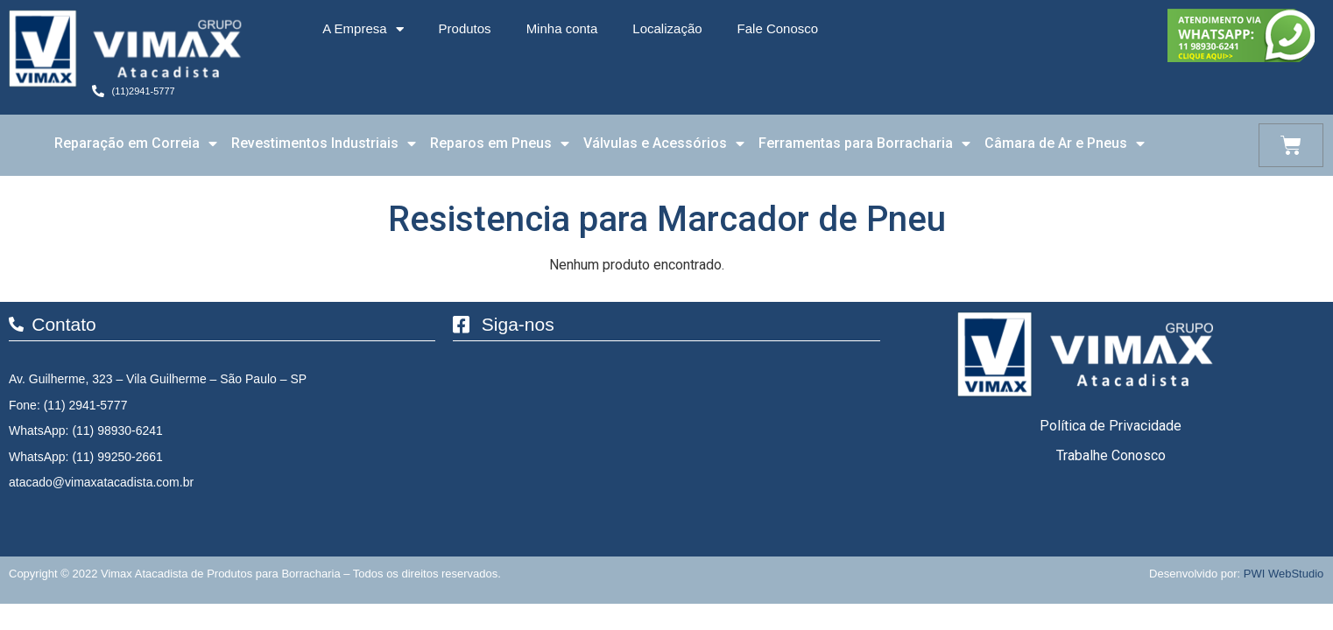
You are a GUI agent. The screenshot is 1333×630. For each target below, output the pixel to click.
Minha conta (562, 28)
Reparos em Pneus (499, 143)
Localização (667, 28)
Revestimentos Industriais (323, 143)
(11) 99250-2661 (117, 457)
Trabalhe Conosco (1111, 455)
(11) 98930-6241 (117, 431)
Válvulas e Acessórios (663, 143)
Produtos (465, 28)
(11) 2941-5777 (86, 405)
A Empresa (362, 29)
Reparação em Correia (135, 143)
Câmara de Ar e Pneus (1064, 143)
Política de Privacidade (1110, 425)
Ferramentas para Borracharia (864, 143)
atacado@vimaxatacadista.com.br (101, 482)
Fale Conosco (778, 28)
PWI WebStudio (1284, 573)
